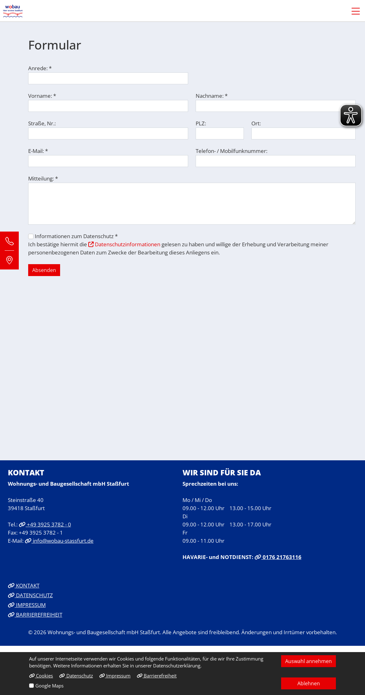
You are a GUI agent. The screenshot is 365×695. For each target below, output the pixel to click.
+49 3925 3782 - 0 (45, 524)
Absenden (44, 270)
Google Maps (49, 685)
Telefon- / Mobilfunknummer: (231, 150)
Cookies (41, 675)
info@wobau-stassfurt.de (59, 540)
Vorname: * (42, 95)
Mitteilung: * (43, 178)
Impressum (115, 675)
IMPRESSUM (27, 605)
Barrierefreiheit (157, 675)
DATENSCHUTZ (30, 595)
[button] (352, 11)
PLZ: (201, 123)
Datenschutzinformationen (124, 244)
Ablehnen (308, 683)
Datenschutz (76, 675)
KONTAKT (23, 585)
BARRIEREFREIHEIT (35, 614)
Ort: (256, 123)
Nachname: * (212, 95)
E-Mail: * (38, 150)
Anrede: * (40, 68)
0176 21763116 (277, 557)
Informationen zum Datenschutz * (76, 236)
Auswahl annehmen (308, 661)
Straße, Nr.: (42, 123)
